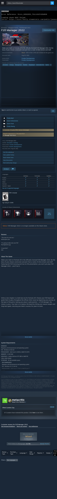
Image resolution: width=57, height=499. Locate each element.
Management (18, 66)
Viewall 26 (49, 214)
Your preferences (33, 427)
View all (52, 408)
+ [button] (50, 66)
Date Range (31, 457)
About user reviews (22, 427)
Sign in (3, 111)
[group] (28, 466)
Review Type (4, 457)
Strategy (12, 66)
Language (23, 457)
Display (48, 457)
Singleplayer (32, 66)
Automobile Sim (40, 66)
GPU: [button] (42, 466)
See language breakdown (8, 427)
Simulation (5, 66)
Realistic (25, 66)
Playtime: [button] (46, 464)
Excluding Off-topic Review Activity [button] (31, 464)
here (34, 414)
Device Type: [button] (5, 469)
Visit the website (8, 153)
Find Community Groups (10, 164)
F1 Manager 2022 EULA (9, 136)
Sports (47, 66)
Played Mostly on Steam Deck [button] (9, 466)
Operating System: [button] (26, 466)
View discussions (8, 161)
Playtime (39, 457)
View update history (8, 156)
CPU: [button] (36, 466)
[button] (28, 136)
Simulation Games (13, 29)
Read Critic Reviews (18, 403)
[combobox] (29, 3)
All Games (4, 29)
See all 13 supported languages (10, 189)
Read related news (8, 158)
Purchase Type (13, 457)
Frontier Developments (28, 59)
